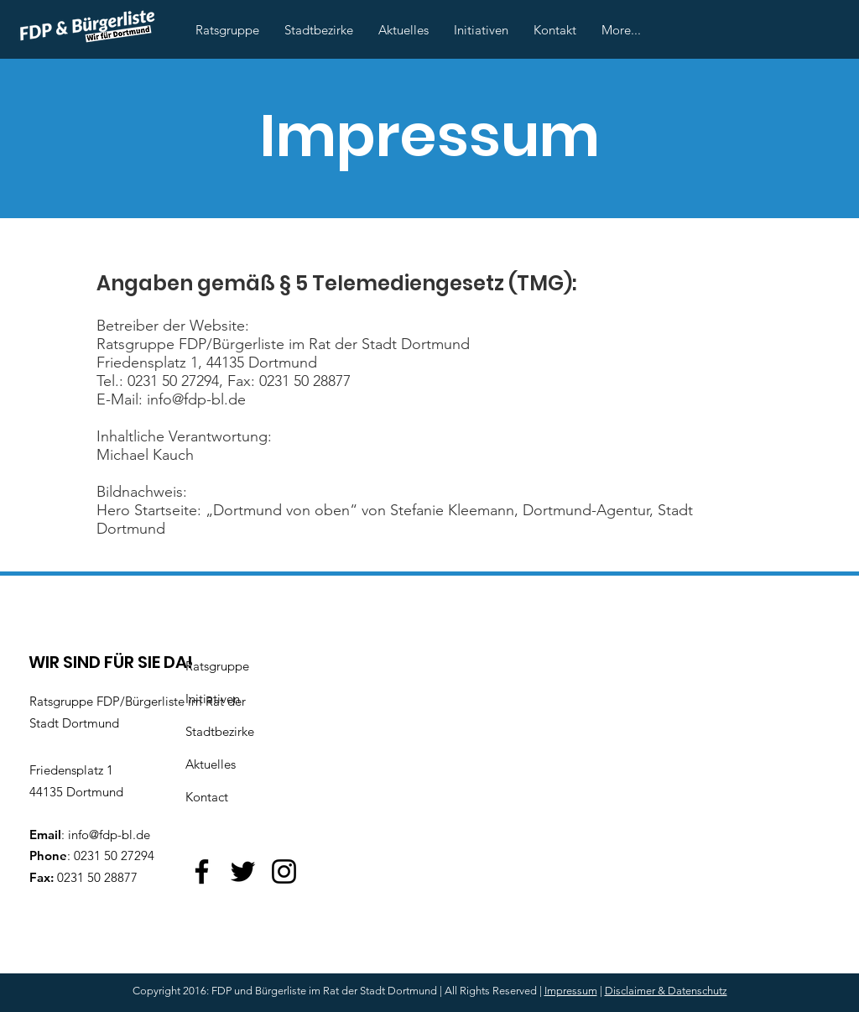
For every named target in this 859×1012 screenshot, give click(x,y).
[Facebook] (201, 871)
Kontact (206, 797)
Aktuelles (210, 764)
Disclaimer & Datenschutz (666, 990)
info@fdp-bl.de (109, 834)
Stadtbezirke (219, 731)
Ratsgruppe (217, 666)
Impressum (570, 990)
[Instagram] (284, 871)
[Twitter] (242, 871)
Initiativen (212, 699)
